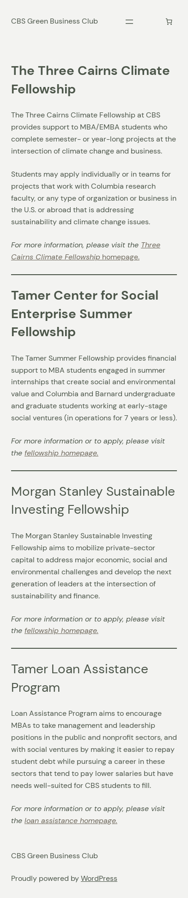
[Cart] (169, 21)
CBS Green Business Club (54, 21)
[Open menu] (129, 21)
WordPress (99, 878)
